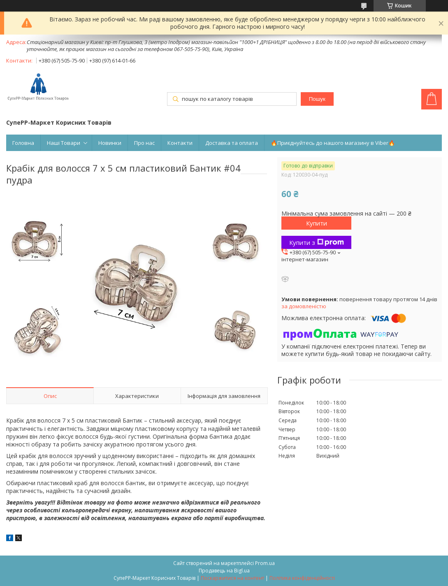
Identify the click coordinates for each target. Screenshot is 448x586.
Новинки (109, 142)
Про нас (144, 142)
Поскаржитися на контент (232, 577)
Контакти (180, 142)
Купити (316, 223)
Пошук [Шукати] (317, 99)
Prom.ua (265, 563)
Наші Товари (63, 142)
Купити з (316, 242)
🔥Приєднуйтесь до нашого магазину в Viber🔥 (333, 142)
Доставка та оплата (231, 142)
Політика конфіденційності (302, 577)
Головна (23, 142)
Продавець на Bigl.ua (224, 570)
